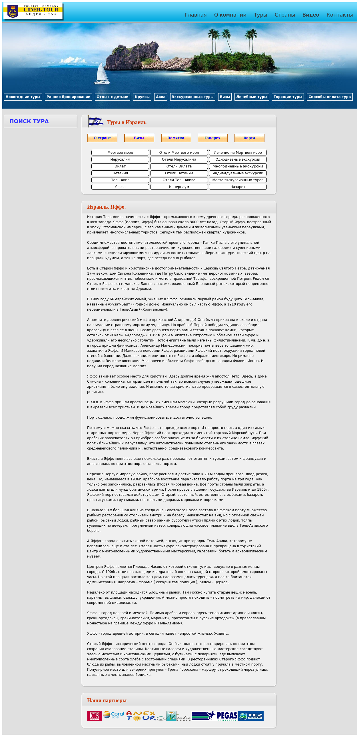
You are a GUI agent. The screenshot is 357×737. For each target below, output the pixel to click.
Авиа (160, 97)
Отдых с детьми (113, 97)
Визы (225, 97)
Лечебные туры (251, 97)
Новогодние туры (22, 97)
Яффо (120, 187)
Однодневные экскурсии (238, 159)
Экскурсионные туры (193, 97)
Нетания (120, 173)
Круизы (142, 97)
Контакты (339, 15)
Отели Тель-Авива (179, 180)
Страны (285, 15)
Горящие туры (288, 97)
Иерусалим (120, 159)
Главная (195, 15)
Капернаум (179, 187)
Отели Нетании (179, 173)
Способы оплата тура (329, 97)
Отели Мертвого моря (179, 153)
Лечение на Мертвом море (238, 153)
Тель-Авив (120, 180)
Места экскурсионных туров (237, 180)
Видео (310, 15)
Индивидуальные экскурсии (237, 173)
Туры (260, 15)
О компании (230, 15)
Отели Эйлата (179, 166)
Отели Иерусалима (179, 159)
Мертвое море (120, 153)
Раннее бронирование (68, 97)
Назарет (237, 187)
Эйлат (120, 166)
